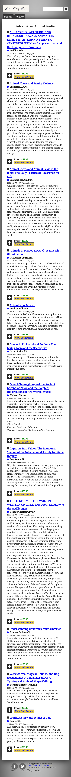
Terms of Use (48, 765)
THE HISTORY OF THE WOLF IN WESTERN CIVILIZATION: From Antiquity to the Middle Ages (35, 504)
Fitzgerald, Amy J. (17, 86)
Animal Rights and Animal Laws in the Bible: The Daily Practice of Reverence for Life (33, 172)
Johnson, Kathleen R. (18, 632)
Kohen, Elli (14, 721)
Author (20, 17)
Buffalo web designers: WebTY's (31, 771)
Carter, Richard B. (17, 351)
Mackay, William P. (18, 308)
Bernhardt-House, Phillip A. (22, 684)
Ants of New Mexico (22, 305)
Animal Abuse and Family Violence (31, 83)
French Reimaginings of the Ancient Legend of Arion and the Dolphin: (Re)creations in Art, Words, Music (31, 388)
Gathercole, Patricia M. (20, 257)
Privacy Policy (38, 765)
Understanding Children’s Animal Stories (35, 629)
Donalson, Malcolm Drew (21, 511)
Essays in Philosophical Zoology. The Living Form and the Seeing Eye (31, 346)
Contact (29, 765)
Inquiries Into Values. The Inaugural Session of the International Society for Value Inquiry (35, 452)
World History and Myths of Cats (30, 717)
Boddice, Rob (15, 50)
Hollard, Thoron (16, 395)
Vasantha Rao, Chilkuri (19, 179)
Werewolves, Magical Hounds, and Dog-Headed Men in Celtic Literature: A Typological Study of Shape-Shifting (33, 677)
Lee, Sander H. (15, 459)
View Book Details (24, 76)
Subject (8, 17)
